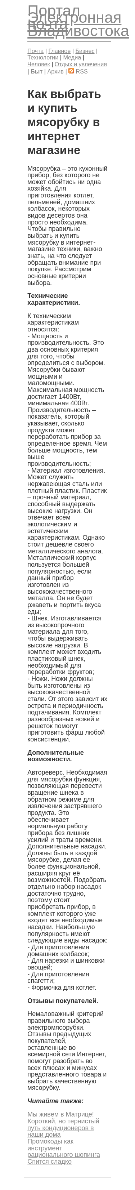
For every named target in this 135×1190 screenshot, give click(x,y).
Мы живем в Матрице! (60, 1114)
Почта (35, 51)
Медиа (72, 57)
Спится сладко (49, 1161)
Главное (59, 51)
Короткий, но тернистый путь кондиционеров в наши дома (63, 1128)
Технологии (42, 57)
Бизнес (84, 51)
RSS (78, 71)
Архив (56, 71)
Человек (38, 64)
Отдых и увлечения (81, 64)
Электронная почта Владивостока (78, 24)
